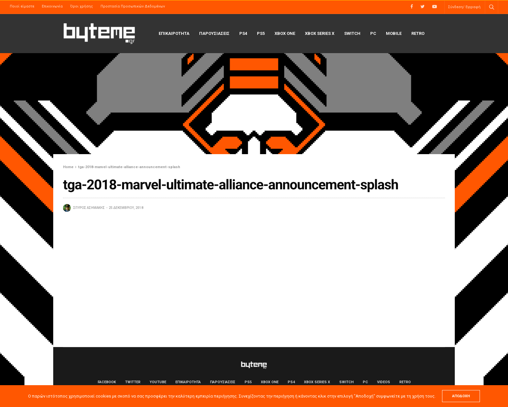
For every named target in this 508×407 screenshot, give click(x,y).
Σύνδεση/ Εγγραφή (464, 7)
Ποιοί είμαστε (22, 6)
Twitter (132, 382)
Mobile (394, 33)
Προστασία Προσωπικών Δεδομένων (133, 6)
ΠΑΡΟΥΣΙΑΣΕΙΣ (214, 33)
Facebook (107, 382)
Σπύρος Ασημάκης (89, 208)
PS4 (243, 33)
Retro (417, 33)
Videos (383, 382)
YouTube (158, 382)
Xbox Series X (319, 33)
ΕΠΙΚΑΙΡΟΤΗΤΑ (174, 33)
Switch (352, 33)
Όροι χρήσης (81, 6)
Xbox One (285, 33)
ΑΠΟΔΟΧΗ (461, 396)
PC (373, 33)
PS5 (261, 33)
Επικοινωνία (52, 6)
